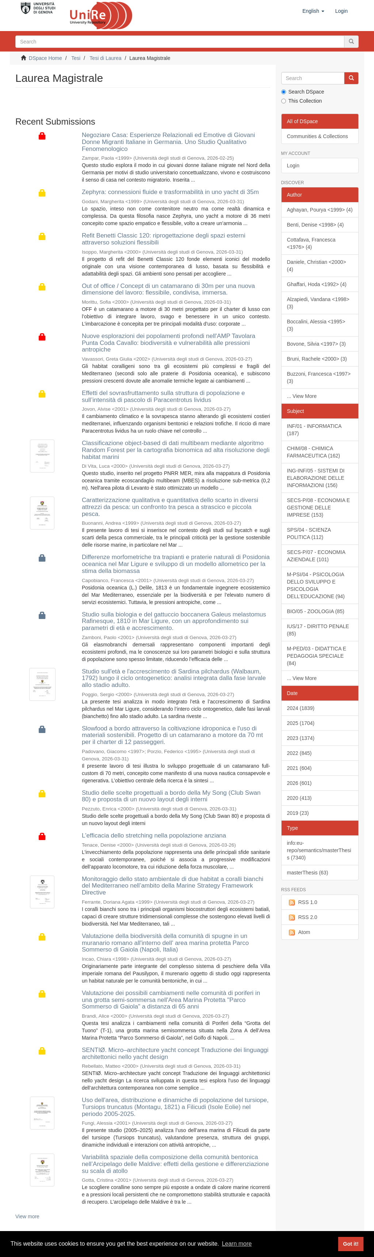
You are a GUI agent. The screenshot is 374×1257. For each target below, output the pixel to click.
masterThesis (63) (307, 873)
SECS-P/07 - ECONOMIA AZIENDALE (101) (316, 555)
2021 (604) (299, 768)
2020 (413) (299, 798)
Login (293, 165)
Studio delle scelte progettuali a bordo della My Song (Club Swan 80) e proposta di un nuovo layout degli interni (171, 796)
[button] (313, 11)
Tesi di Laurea (105, 58)
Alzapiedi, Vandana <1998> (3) (318, 302)
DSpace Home (45, 58)
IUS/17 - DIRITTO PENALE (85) (318, 630)
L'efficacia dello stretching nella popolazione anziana (154, 835)
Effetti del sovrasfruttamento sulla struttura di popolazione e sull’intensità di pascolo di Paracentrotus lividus (163, 396)
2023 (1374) (301, 738)
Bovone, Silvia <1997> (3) (316, 344)
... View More (302, 396)
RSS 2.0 (302, 917)
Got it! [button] (350, 1244)
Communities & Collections (317, 136)
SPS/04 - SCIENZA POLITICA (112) (309, 533)
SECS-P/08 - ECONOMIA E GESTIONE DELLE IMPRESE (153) (318, 507)
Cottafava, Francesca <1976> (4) (311, 243)
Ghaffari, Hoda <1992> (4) (317, 284)
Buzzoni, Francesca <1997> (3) (319, 377)
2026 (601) (299, 783)
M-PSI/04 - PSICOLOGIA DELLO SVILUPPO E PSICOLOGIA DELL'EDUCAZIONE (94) (316, 585)
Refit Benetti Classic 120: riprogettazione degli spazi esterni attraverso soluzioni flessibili (163, 239)
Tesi (75, 58)
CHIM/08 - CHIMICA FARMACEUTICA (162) (313, 452)
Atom (298, 932)
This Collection (301, 101)
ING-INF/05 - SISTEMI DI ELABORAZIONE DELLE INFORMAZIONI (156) (316, 478)
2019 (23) (298, 813)
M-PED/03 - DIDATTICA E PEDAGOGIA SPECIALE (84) (316, 656)
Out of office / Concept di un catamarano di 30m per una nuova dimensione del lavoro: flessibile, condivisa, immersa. (168, 289)
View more (27, 1216)
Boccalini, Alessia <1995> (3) (316, 325)
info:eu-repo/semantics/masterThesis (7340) (319, 850)
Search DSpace (302, 92)
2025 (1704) (301, 723)
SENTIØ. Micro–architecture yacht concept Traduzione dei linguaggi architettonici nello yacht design (175, 1053)
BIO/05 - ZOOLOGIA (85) (315, 611)
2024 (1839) (301, 708)
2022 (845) (299, 753)
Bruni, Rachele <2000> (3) (317, 359)
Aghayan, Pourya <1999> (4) (320, 210)
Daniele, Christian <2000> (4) (316, 265)
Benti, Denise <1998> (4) (315, 225)
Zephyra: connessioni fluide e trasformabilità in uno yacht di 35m (170, 192)
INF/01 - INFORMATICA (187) (314, 429)
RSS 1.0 (302, 902)
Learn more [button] (237, 1244)
